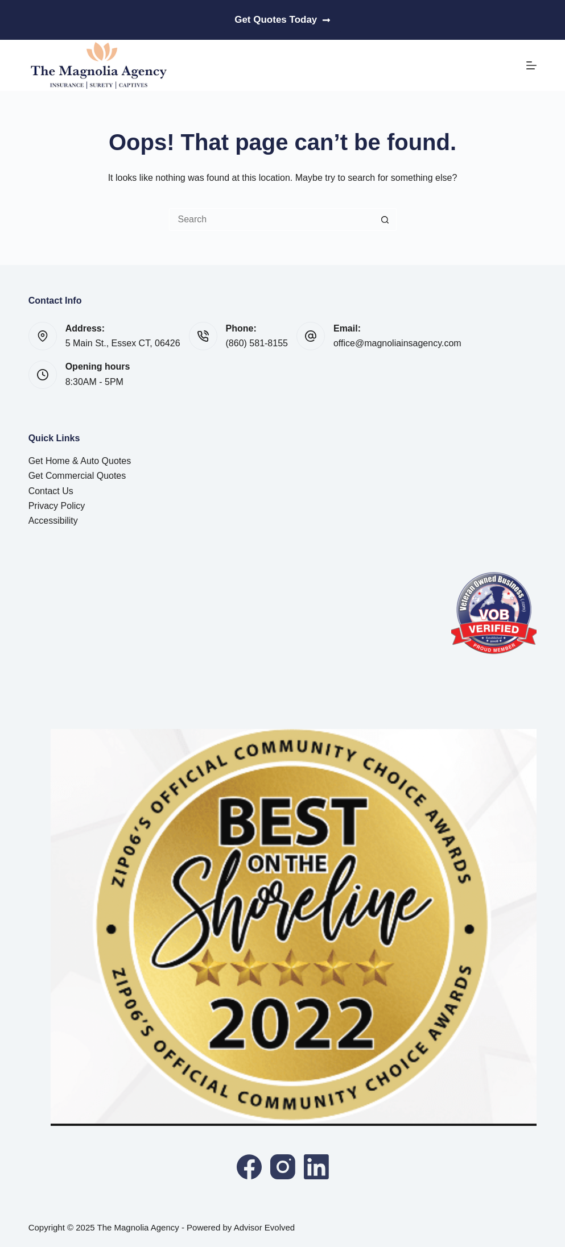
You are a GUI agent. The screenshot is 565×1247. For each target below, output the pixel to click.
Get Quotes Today (282, 19)
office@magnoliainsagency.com (397, 343)
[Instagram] (282, 1166)
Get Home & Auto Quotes (79, 461)
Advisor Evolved (264, 1227)
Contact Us (50, 491)
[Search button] (385, 219)
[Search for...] (271, 219)
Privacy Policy (56, 506)
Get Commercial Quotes (77, 475)
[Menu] (531, 65)
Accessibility (53, 520)
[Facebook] (249, 1166)
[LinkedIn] (316, 1166)
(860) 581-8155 (257, 343)
